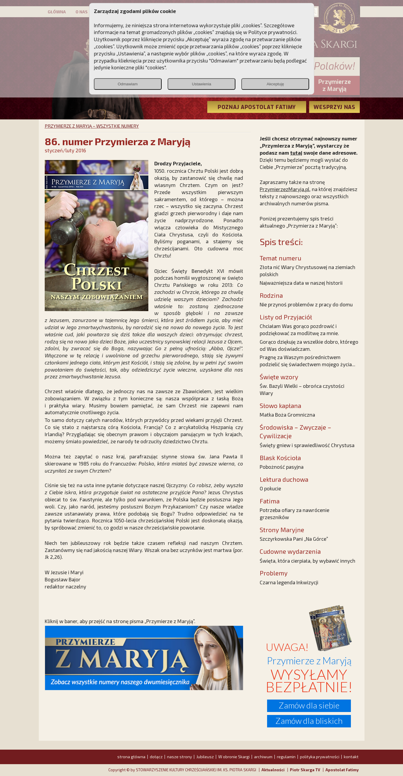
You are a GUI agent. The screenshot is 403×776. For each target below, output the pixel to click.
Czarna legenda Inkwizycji (289, 582)
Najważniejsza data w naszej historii (301, 283)
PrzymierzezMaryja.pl (284, 189)
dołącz (156, 756)
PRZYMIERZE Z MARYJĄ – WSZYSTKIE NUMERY (92, 126)
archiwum (263, 756)
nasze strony (179, 756)
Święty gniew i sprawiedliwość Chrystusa (307, 445)
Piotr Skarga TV (305, 769)
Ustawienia (201, 84)
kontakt (351, 756)
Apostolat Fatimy (342, 769)
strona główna (131, 756)
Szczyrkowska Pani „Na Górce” (294, 539)
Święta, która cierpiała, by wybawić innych (307, 561)
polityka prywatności (319, 756)
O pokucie (270, 488)
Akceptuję (275, 84)
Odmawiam (127, 84)
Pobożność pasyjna (282, 467)
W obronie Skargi (234, 756)
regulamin (286, 756)
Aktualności (273, 769)
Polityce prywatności (272, 32)
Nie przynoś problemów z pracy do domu (306, 304)
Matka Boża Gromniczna (287, 414)
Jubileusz (205, 756)
